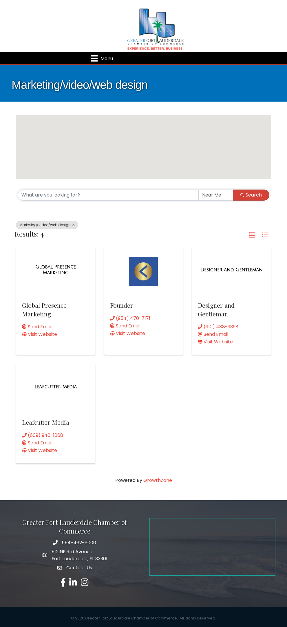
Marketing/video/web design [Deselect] (47, 224)
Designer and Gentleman (216, 309)
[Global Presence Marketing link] (55, 269)
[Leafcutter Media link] (55, 387)
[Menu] (102, 58)
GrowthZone (157, 480)
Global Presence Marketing (44, 309)
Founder (121, 305)
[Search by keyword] (108, 195)
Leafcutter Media (45, 422)
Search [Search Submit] (251, 195)
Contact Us (79, 567)
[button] (154, 161)
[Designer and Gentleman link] (231, 270)
